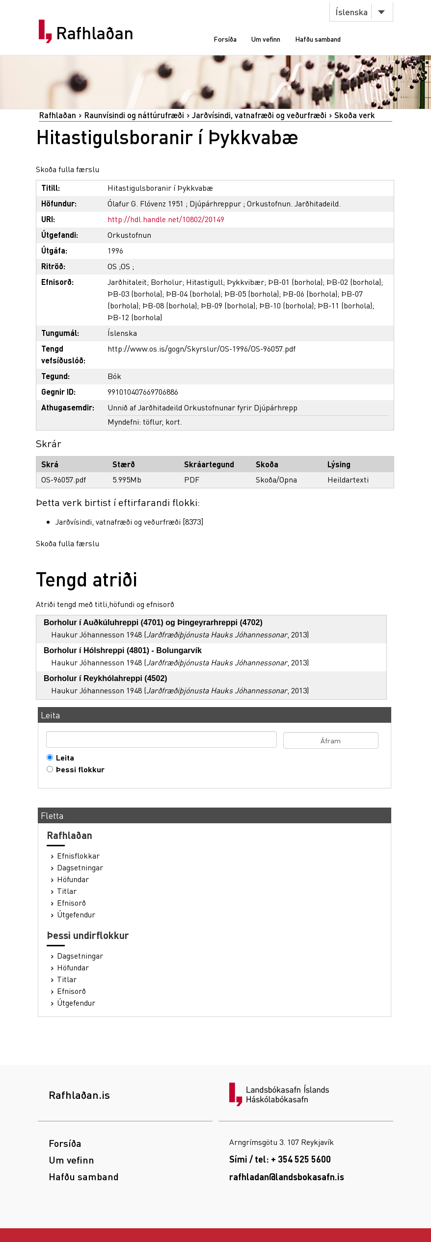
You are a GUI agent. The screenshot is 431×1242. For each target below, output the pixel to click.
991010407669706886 (143, 391)
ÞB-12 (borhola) (135, 317)
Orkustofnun (129, 234)
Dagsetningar (80, 867)
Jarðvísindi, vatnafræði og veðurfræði (259, 115)
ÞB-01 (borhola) (295, 282)
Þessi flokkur (78, 769)
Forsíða (225, 38)
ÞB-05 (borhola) (251, 293)
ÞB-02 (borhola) (353, 282)
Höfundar (73, 879)
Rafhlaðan (95, 33)
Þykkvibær (245, 282)
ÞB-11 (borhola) (345, 305)
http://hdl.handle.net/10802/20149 (166, 219)
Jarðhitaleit (127, 282)
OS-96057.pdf (63, 479)
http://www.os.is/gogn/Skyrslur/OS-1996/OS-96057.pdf (202, 348)
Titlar (67, 891)
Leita (63, 757)
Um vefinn (265, 38)
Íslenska (351, 11)
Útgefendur (76, 914)
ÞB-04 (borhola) (193, 293)
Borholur (166, 282)
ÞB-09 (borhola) (228, 305)
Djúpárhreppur (215, 203)
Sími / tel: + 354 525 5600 (280, 1159)
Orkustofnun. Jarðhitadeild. (294, 203)
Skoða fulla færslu (67, 169)
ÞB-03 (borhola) (135, 293)
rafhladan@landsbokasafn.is (286, 1176)
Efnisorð (71, 903)
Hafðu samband (318, 38)
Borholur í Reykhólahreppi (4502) (105, 678)
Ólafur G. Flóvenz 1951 (146, 203)
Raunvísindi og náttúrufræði (134, 115)
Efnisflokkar (78, 856)
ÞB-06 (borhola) (310, 293)
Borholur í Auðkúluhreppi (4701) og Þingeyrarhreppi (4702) (153, 622)
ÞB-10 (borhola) (286, 305)
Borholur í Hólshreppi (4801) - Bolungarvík (123, 650)
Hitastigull (204, 282)
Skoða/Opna (276, 479)
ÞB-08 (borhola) (169, 305)
